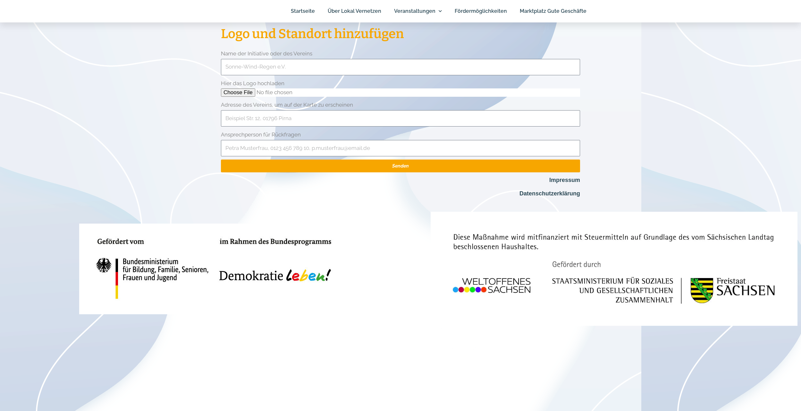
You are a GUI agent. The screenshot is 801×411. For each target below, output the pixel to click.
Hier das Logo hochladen (252, 83)
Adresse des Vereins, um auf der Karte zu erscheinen (287, 105)
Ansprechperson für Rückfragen (261, 134)
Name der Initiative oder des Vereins (266, 53)
